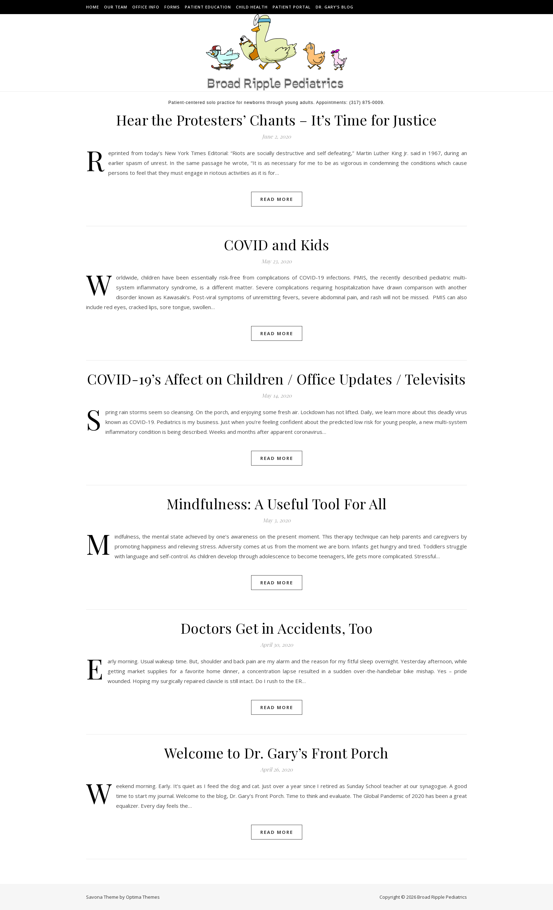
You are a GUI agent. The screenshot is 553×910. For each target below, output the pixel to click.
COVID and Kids (276, 244)
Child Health (252, 7)
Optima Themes (143, 897)
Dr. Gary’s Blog (334, 7)
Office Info (145, 7)
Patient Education (208, 7)
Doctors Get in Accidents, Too (277, 628)
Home (92, 7)
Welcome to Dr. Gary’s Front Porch (276, 752)
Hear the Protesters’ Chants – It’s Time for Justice (276, 119)
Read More (276, 199)
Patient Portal (292, 7)
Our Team (115, 7)
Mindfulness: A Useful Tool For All (276, 503)
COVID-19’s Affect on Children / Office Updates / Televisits (276, 378)
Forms (172, 7)
